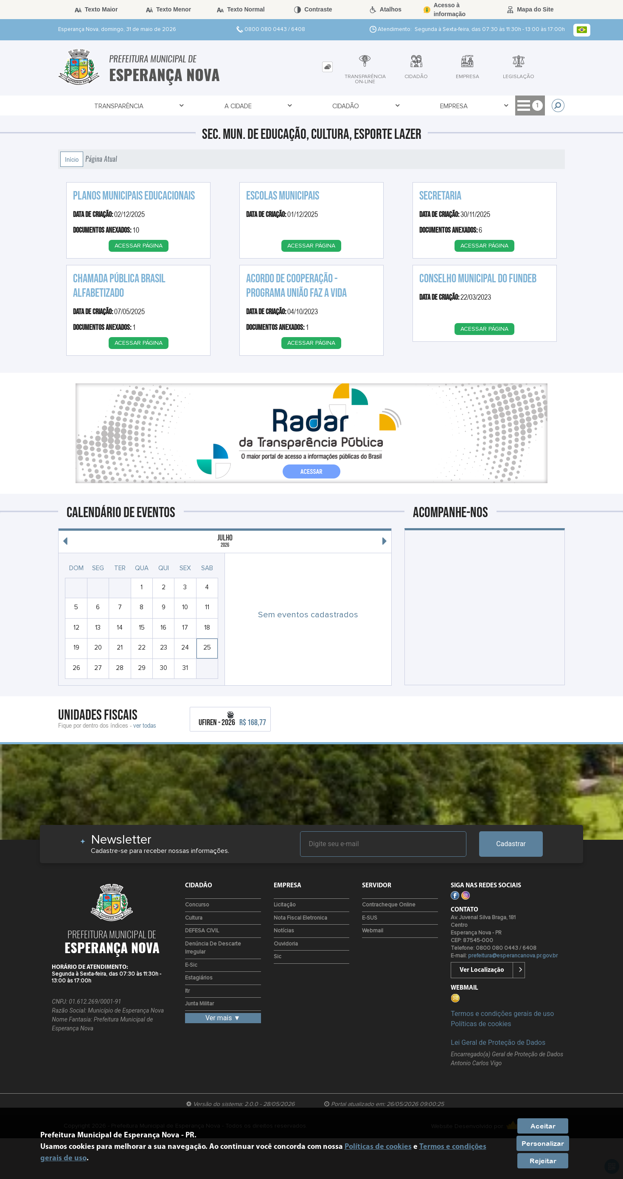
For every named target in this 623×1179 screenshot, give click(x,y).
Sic (277, 957)
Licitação (285, 905)
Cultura (193, 918)
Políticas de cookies (481, 1024)
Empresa (382, 106)
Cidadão (298, 106)
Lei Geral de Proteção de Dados (498, 1042)
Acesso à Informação (487, 106)
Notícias (284, 931)
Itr (187, 991)
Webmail (372, 931)
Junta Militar (199, 1004)
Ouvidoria (286, 944)
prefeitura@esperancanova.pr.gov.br (513, 956)
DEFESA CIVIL (202, 931)
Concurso (197, 905)
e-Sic (191, 965)
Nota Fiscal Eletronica (300, 918)
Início (72, 159)
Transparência (121, 106)
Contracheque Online (388, 905)
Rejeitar (543, 1161)
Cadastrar (511, 844)
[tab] (327, 67)
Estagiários (199, 978)
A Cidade (215, 106)
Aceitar (543, 1126)
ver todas (144, 725)
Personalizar (543, 1143)
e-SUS (369, 918)
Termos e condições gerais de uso (502, 1014)
